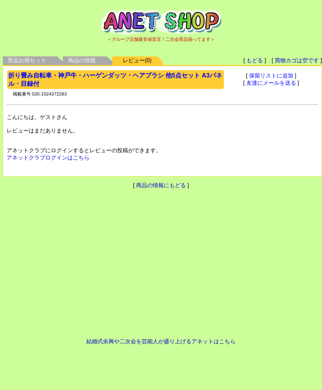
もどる (254, 60)
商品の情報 (82, 60)
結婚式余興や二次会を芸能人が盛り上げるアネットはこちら (161, 341)
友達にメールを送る (271, 83)
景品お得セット (27, 60)
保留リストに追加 (271, 76)
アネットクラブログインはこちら (48, 158)
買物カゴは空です (297, 60)
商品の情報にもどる (161, 185)
